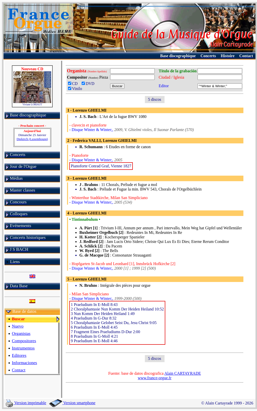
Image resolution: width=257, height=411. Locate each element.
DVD (89, 83)
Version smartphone (72, 403)
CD (74, 83)
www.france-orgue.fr (155, 378)
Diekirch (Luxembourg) (32, 139)
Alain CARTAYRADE (182, 373)
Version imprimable (26, 403)
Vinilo (75, 88)
